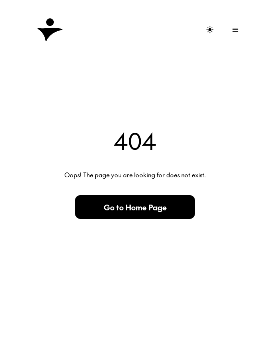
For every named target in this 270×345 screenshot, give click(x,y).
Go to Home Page (135, 207)
